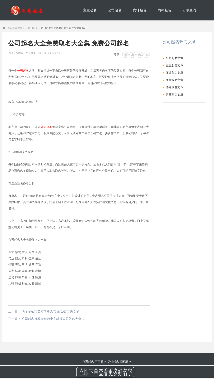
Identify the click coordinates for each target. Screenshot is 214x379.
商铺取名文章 (174, 72)
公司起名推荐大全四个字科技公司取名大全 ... (53, 319)
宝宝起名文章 (174, 65)
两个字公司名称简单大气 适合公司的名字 (50, 311)
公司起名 (114, 10)
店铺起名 (113, 361)
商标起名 (164, 10)
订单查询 (189, 10)
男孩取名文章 (174, 94)
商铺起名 (139, 10)
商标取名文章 (174, 80)
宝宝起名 (90, 10)
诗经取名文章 (174, 87)
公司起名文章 (174, 58)
